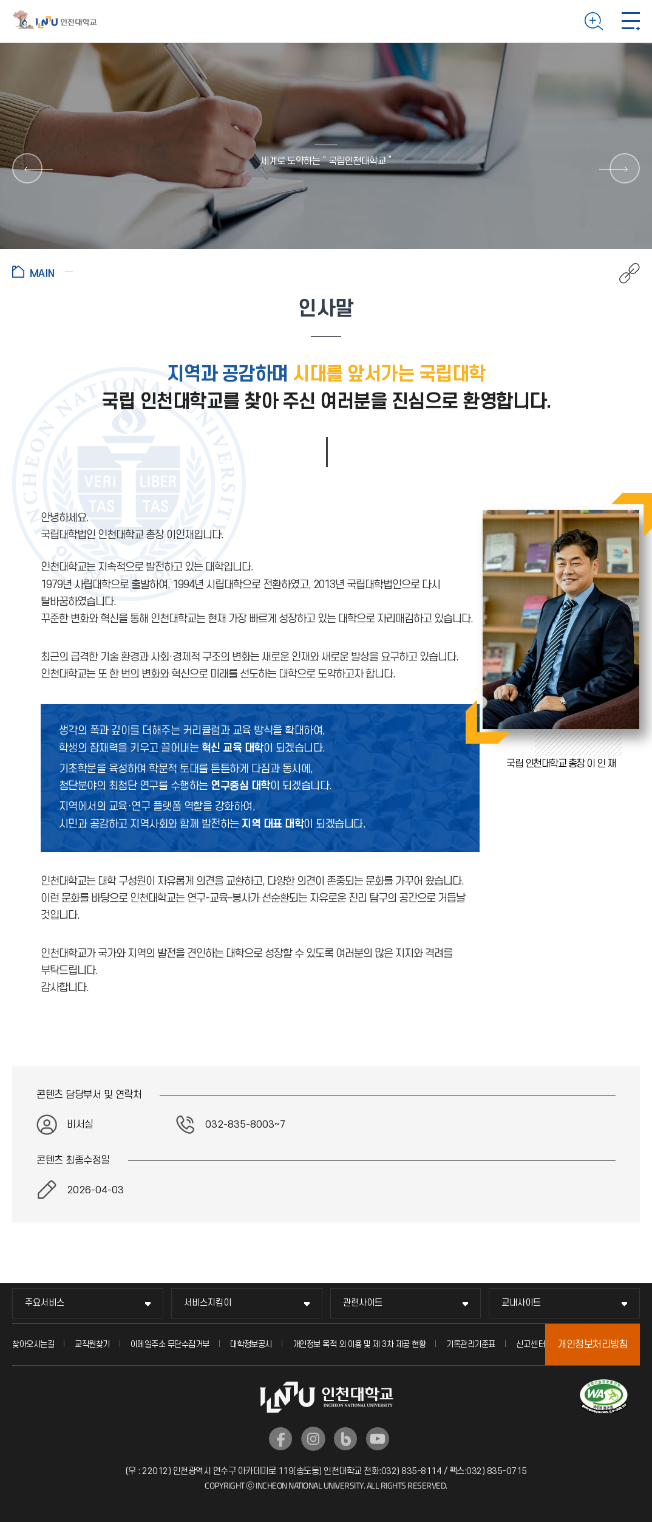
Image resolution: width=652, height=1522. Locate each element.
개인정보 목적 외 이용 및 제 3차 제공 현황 (359, 1344)
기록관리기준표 (470, 1344)
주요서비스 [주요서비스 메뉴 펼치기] (44, 1303)
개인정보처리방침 (592, 1344)
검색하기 (594, 21)
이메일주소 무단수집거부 (170, 1344)
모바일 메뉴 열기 (631, 21)
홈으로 (42, 272)
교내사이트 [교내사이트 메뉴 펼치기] (521, 1303)
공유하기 (623, 273)
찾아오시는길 (33, 1344)
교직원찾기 (92, 1344)
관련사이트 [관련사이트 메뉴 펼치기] (362, 1303)
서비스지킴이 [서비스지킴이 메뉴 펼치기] (207, 1303)
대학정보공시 (251, 1344)
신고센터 (530, 1344)
